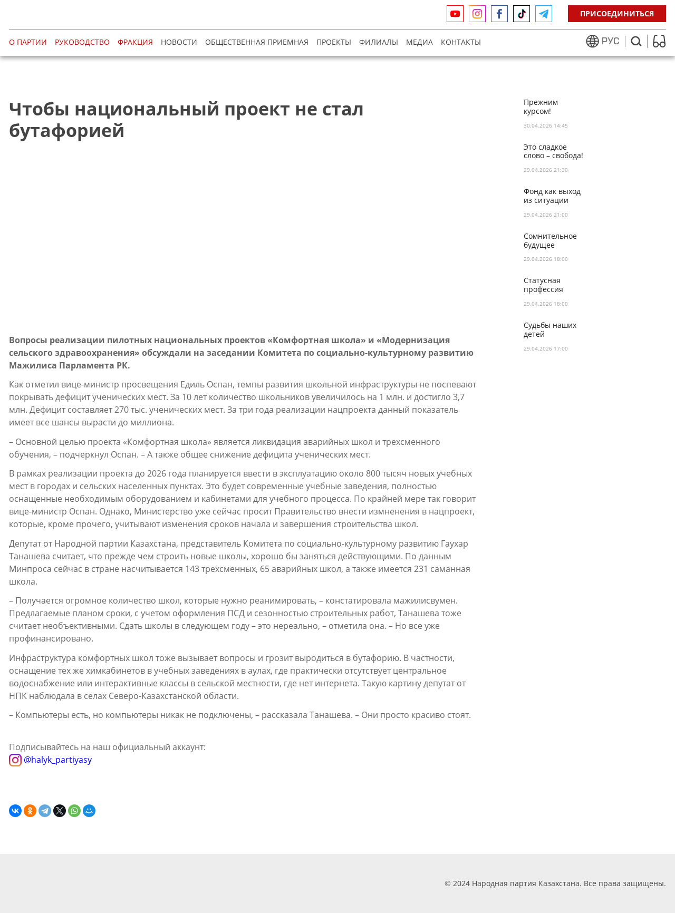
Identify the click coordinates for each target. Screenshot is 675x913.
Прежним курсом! (541, 107)
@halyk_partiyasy (50, 759)
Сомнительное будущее (550, 241)
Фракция (135, 42)
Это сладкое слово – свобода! (553, 152)
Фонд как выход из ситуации (552, 196)
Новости (179, 42)
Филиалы (378, 42)
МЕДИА (419, 42)
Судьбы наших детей (550, 330)
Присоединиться (617, 13)
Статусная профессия (543, 285)
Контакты (461, 42)
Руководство (82, 42)
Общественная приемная (256, 42)
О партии (28, 42)
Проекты (333, 42)
